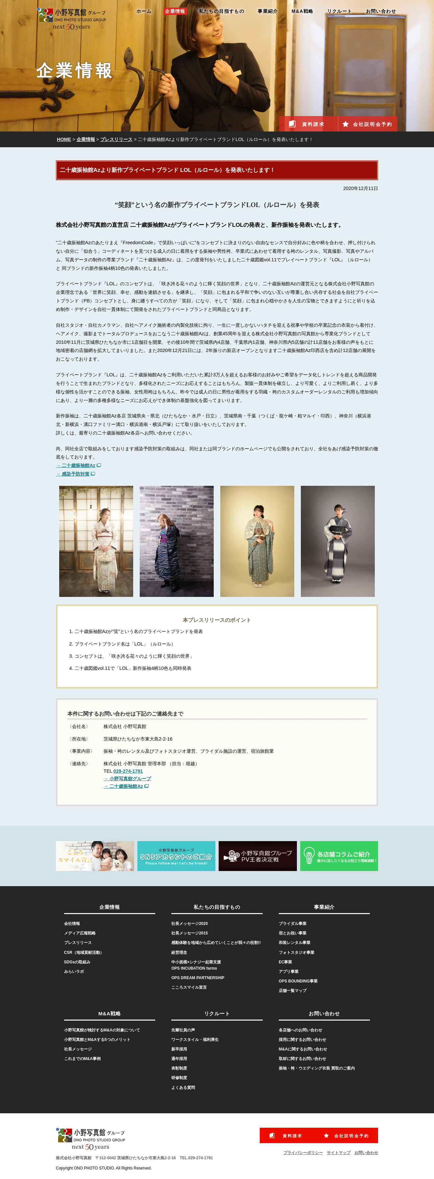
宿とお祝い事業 (292, 933)
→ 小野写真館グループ (127, 778)
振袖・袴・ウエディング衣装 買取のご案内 (317, 1068)
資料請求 (313, 124)
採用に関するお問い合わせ (302, 1039)
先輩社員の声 (183, 1030)
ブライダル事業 (292, 923)
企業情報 (175, 11)
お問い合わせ (381, 11)
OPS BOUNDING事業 (298, 981)
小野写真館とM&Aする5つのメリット (97, 1039)
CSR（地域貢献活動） (84, 952)
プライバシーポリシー (303, 1152)
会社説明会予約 (373, 124)
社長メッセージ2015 (189, 933)
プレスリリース (116, 139)
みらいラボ (74, 971)
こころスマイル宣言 (189, 987)
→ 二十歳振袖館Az (75, 465)
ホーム (144, 11)
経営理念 (179, 952)
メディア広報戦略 (80, 933)
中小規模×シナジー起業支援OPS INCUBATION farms (196, 965)
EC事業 (285, 962)
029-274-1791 (128, 771)
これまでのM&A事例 (82, 1058)
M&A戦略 (303, 11)
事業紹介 (268, 11)
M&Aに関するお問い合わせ (303, 1049)
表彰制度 (179, 1068)
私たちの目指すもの (222, 11)
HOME (64, 139)
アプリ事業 (289, 971)
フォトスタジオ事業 (296, 952)
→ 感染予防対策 (72, 474)
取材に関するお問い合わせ (302, 1058)
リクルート (339, 11)
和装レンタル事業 (294, 942)
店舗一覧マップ (292, 990)
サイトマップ (338, 1152)
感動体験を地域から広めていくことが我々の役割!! (216, 942)
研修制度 (179, 1077)
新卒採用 (179, 1049)
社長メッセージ (78, 1049)
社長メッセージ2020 (189, 923)
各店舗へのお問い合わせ (300, 1030)
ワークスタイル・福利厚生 (195, 1039)
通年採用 (179, 1058)
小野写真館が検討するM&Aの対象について (102, 1030)
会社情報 (72, 923)
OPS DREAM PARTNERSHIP (197, 978)
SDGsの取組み (77, 962)
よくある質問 (183, 1087)
